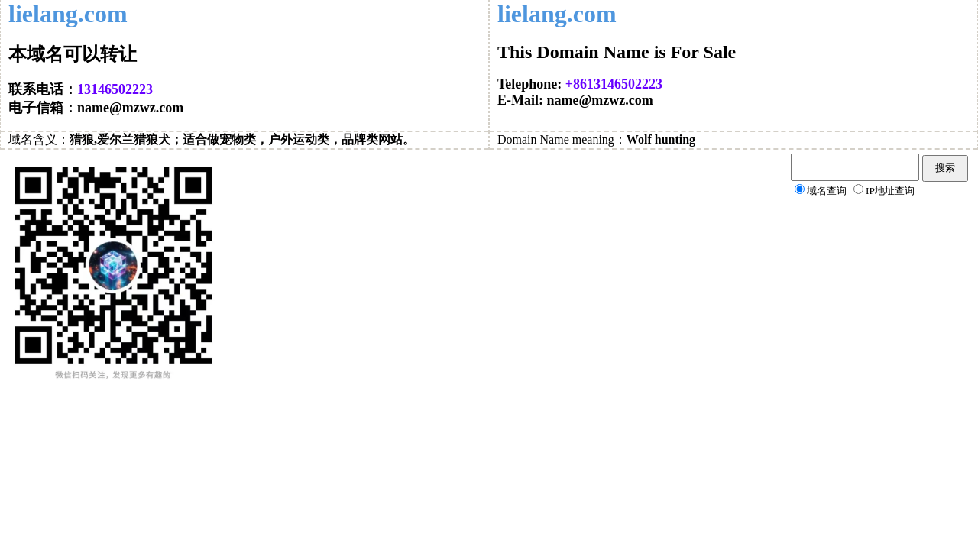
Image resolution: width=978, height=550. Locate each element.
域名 (20, 139)
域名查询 (827, 190)
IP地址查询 (890, 190)
